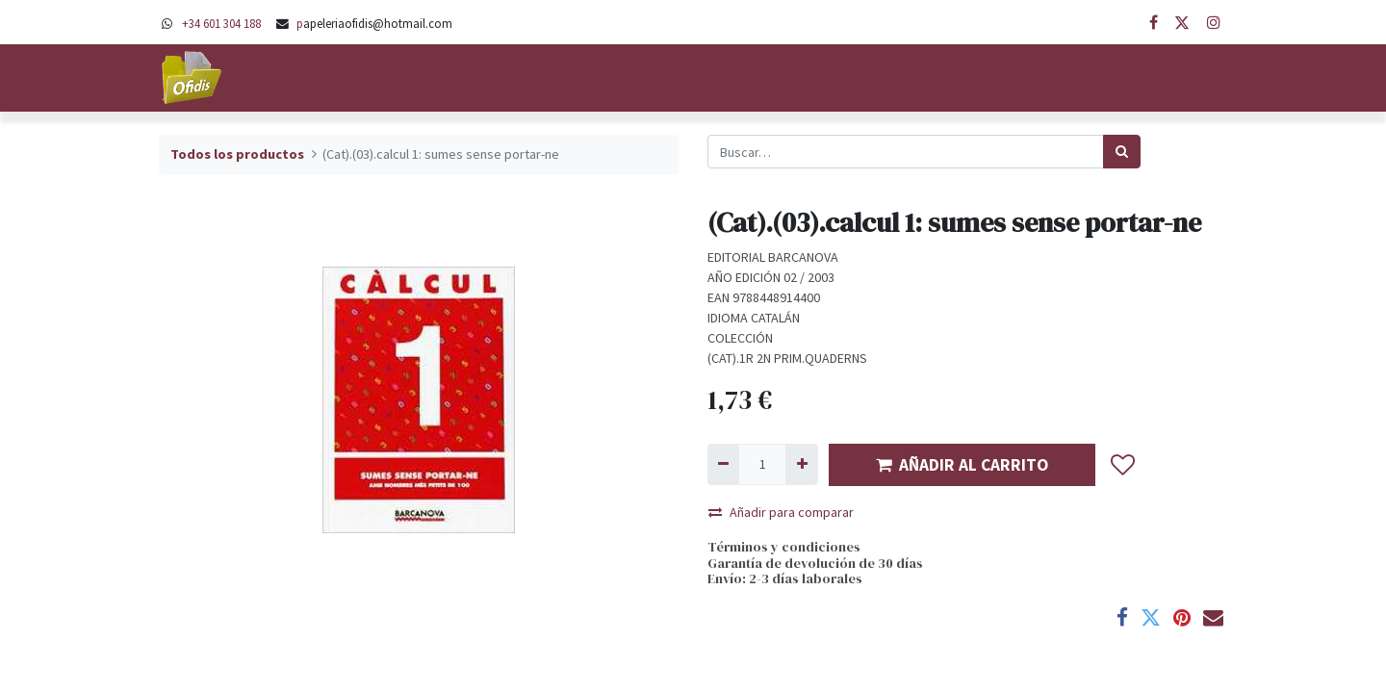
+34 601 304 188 (221, 23)
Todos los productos (237, 154)
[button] (1123, 465)
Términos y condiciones (783, 546)
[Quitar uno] (723, 464)
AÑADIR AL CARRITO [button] (962, 464)
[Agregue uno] (801, 464)
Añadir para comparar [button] (781, 512)
